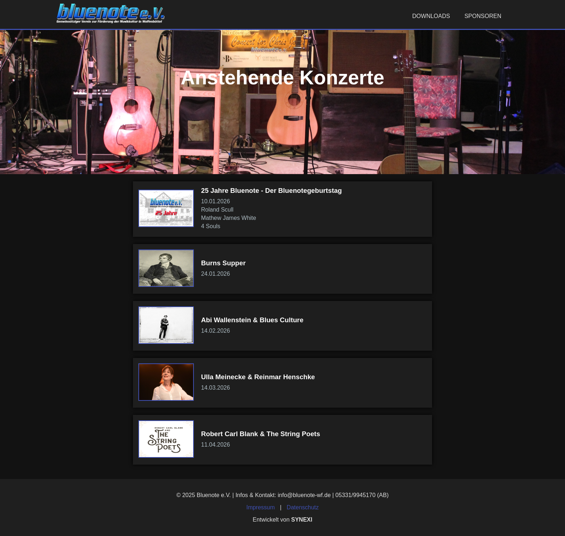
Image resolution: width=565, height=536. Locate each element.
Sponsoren (482, 16)
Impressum (260, 507)
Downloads (431, 16)
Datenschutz (303, 507)
